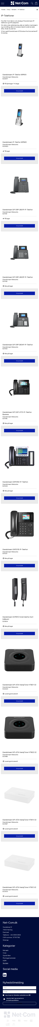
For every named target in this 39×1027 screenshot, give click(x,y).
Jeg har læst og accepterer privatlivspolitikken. (15, 999)
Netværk (5, 950)
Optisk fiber (7, 955)
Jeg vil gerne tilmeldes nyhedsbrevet (17, 995)
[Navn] (19, 988)
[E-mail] (19, 992)
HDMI (4, 961)
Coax (4, 953)
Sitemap (6, 940)
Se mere (5, 963)
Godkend (19, 1003)
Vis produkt (19, 91)
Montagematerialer (9, 958)
